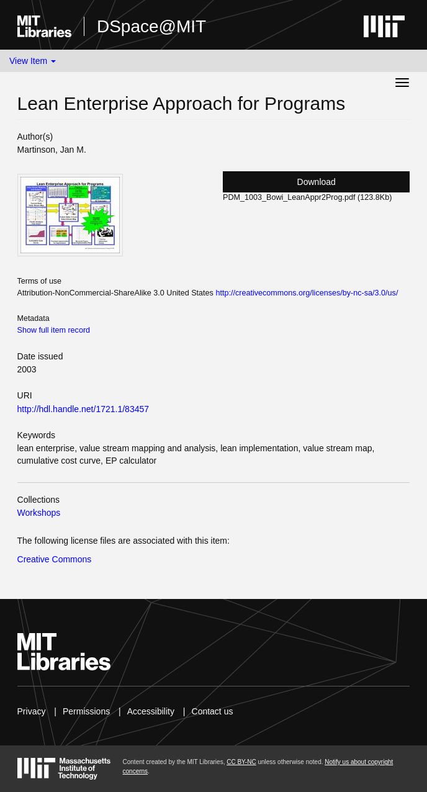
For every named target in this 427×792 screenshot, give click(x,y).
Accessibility (150, 711)
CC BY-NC (241, 761)
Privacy (31, 711)
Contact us (212, 711)
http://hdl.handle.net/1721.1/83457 (83, 409)
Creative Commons (54, 559)
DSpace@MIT (151, 26)
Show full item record (54, 330)
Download (316, 182)
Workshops (39, 513)
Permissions (86, 711)
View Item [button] (32, 61)
